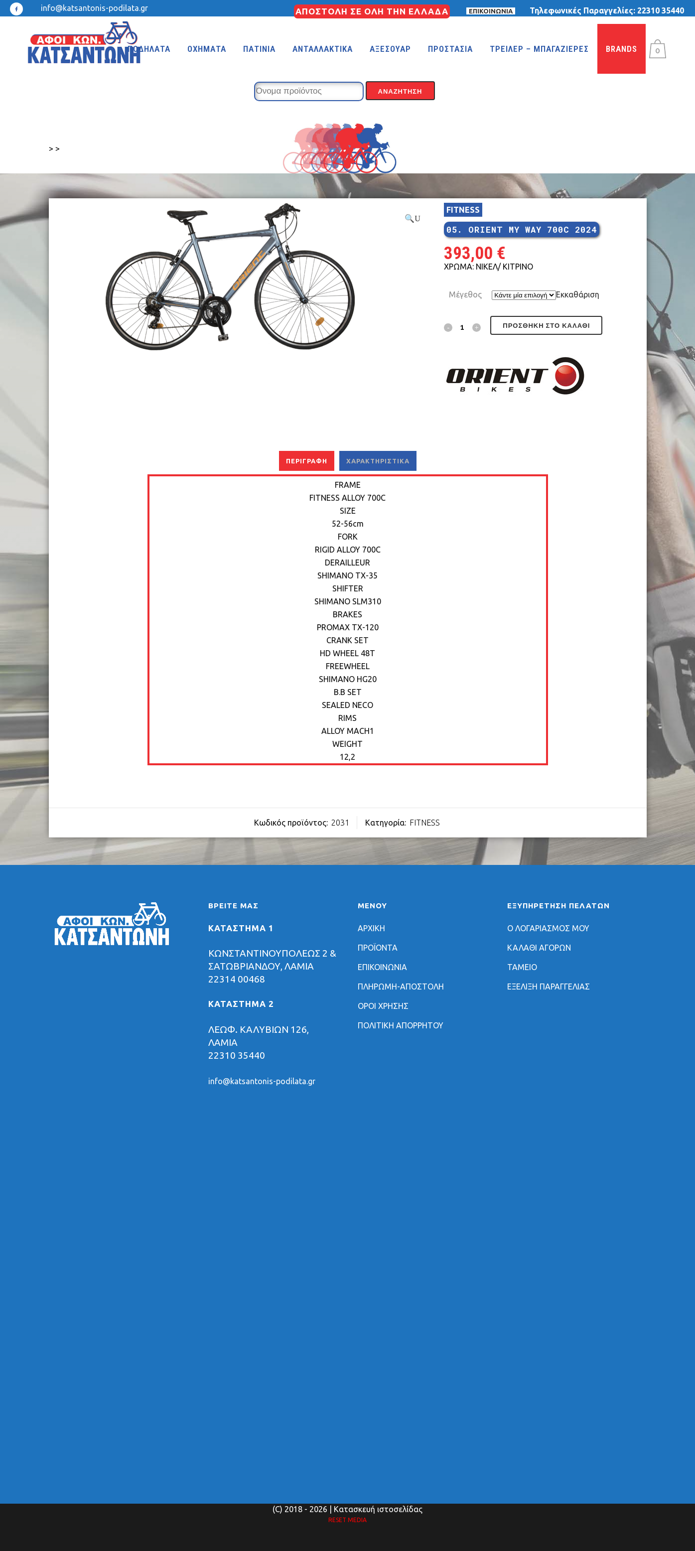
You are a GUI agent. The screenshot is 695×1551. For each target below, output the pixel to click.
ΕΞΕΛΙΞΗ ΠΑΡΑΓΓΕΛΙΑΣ (548, 986)
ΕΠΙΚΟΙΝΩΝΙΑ (491, 10)
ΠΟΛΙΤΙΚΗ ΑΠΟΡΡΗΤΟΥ (400, 1025)
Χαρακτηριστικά (378, 460)
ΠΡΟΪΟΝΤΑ (378, 947)
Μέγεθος (465, 294)
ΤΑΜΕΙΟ (522, 967)
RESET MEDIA (347, 1520)
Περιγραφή (306, 460)
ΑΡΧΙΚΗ (371, 928)
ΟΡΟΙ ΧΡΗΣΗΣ (383, 1005)
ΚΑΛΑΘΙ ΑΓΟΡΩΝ (539, 947)
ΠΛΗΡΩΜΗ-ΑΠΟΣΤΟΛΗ (401, 986)
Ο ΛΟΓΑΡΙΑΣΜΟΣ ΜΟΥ (548, 928)
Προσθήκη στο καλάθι (546, 325)
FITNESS (463, 209)
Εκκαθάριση (577, 294)
